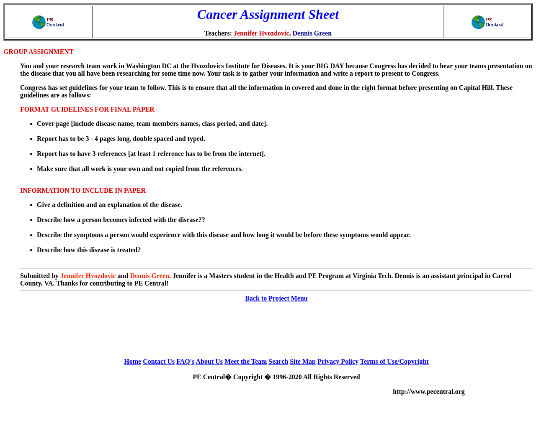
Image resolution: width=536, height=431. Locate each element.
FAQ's (185, 361)
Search (278, 361)
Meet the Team (245, 361)
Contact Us (159, 361)
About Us (209, 361)
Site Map (303, 361)
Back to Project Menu (276, 298)
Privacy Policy (337, 361)
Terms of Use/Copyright (394, 361)
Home (132, 361)
